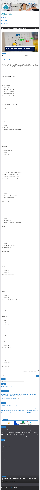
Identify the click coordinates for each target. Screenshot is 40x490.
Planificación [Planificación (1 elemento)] (34, 410)
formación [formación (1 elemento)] (25, 408)
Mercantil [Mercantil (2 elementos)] (9, 410)
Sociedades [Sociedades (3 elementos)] (12, 412)
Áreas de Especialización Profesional (6, 386)
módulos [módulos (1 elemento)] (12, 410)
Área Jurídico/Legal (5, 451)
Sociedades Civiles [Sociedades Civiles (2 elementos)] (18, 412)
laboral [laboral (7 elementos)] (3, 410)
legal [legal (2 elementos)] (6, 410)
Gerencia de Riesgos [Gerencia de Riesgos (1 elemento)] (28, 408)
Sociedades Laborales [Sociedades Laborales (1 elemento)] (23, 437)
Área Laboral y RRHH (5, 448)
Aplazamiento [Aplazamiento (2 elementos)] (13, 405)
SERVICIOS (8, 28)
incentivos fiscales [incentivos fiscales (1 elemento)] (33, 408)
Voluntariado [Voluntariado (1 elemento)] (35, 437)
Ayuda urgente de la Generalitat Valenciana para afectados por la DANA (12, 393)
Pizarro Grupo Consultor (5, 20)
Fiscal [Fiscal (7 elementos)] (21, 408)
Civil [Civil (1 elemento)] (1, 408)
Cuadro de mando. (5, 369)
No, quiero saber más (29, 3)
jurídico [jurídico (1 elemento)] (36, 408)
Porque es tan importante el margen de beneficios (9, 398)
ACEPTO (35, 3)
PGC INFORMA (14, 28)
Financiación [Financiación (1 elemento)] (18, 408)
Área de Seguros (4, 453)
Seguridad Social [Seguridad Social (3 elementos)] (4, 412)
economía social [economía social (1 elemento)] (15, 408)
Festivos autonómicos (7, 60)
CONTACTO (20, 28)
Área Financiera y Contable (6, 446)
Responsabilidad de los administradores (7, 400)
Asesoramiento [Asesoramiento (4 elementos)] (19, 405)
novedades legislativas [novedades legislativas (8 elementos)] (19, 410)
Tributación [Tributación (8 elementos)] (29, 413)
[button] (10, 28)
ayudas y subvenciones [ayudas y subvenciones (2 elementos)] (34, 405)
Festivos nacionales (7, 59)
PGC (4, 28)
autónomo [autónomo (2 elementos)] (25, 405)
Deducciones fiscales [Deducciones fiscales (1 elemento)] (10, 408)
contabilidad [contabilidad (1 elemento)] (3, 408)
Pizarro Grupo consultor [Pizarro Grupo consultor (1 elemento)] (29, 410)
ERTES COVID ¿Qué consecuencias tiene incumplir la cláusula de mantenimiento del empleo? (30, 370)
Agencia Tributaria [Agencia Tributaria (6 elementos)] (6, 405)
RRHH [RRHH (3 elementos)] (37, 410)
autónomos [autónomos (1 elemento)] (28, 430)
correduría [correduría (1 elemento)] (7, 408)
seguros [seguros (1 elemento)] (9, 437)
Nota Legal (25, 28)
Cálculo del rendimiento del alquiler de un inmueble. (9, 397)
